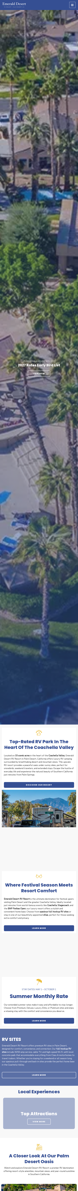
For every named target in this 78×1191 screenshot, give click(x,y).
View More (39, 1121)
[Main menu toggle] (72, 5)
